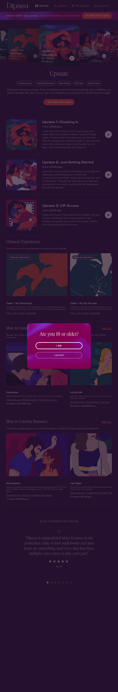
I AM (58, 346)
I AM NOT (59, 355)
